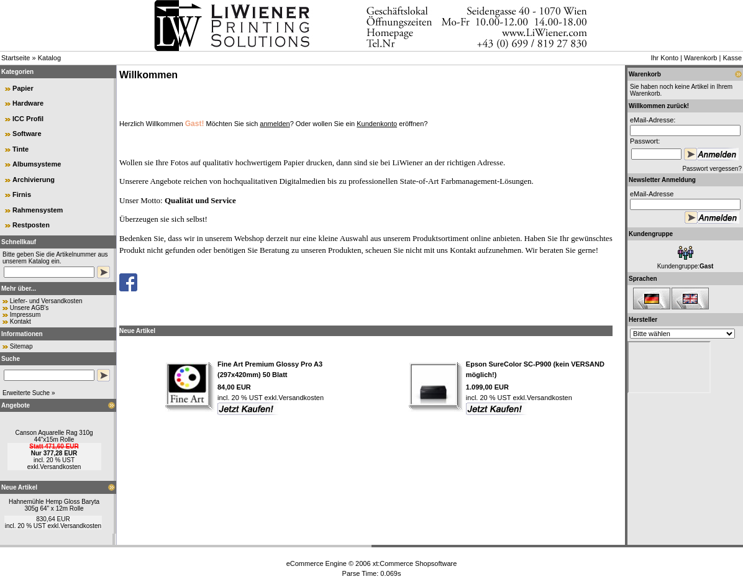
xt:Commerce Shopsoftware (415, 563)
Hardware (27, 103)
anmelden (274, 123)
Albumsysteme (36, 164)
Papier (23, 88)
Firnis (21, 194)
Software (26, 133)
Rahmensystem (37, 210)
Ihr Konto (664, 58)
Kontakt (20, 321)
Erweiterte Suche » (28, 393)
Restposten (31, 225)
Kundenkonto (377, 123)
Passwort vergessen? (712, 168)
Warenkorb (700, 58)
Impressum (25, 314)
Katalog (49, 58)
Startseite (15, 58)
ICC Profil (27, 118)
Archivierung (33, 179)
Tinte (20, 149)
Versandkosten (60, 466)
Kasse (732, 58)
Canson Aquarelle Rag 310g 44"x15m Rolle (54, 436)
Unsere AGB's (29, 307)
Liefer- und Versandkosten (46, 301)
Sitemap (21, 346)
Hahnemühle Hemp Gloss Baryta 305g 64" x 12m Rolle (54, 505)
